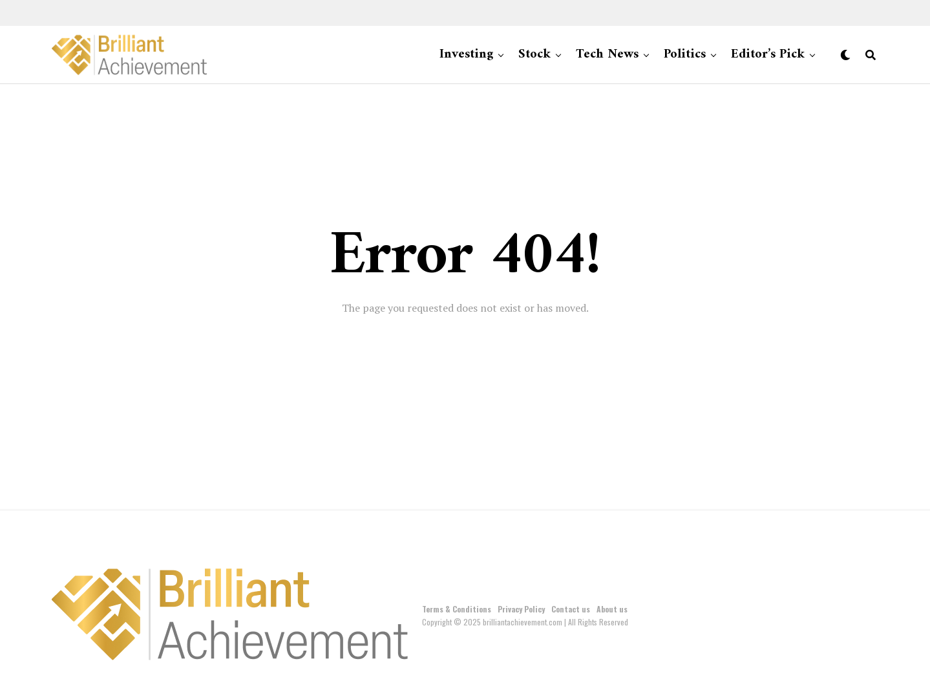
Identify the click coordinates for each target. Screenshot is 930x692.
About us (612, 608)
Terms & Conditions (456, 608)
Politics (685, 54)
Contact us (570, 608)
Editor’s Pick (768, 54)
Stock (534, 54)
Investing (466, 54)
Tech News (607, 54)
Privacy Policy (521, 608)
